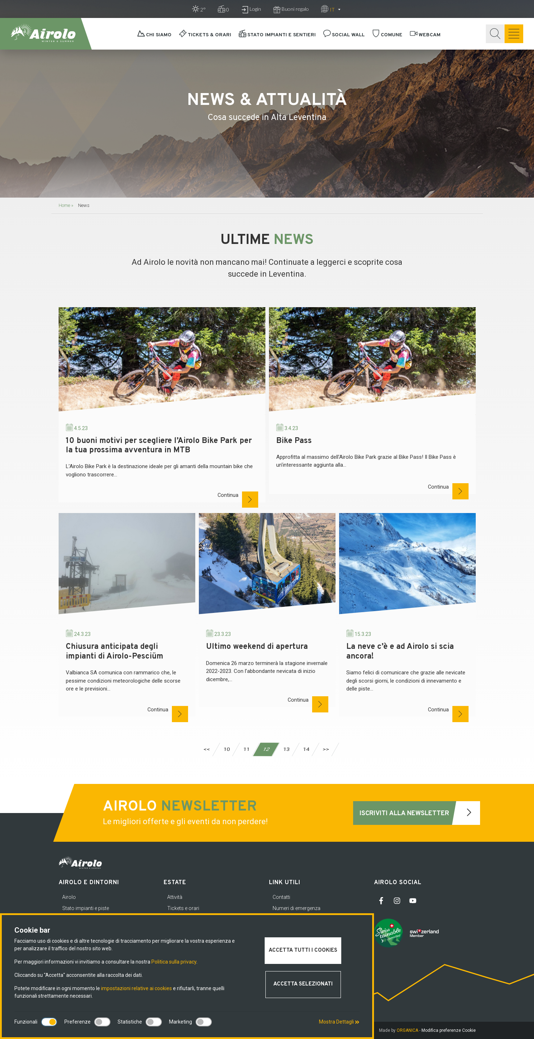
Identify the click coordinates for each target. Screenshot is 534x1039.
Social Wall (344, 35)
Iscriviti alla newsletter (420, 813)
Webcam (425, 35)
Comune (387, 35)
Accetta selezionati (303, 984)
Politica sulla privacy (173, 962)
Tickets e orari (183, 908)
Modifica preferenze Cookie (448, 1030)
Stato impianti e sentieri (277, 35)
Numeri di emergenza (296, 908)
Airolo (69, 897)
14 (305, 749)
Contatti (281, 897)
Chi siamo (154, 35)
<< (206, 749)
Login (251, 9)
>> (325, 749)
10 (226, 749)
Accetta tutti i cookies (303, 950)
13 (286, 749)
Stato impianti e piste (85, 908)
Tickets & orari (205, 35)
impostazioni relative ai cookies (136, 988)
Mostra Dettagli (339, 1022)
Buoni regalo (291, 9)
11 (246, 749)
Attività (174, 897)
